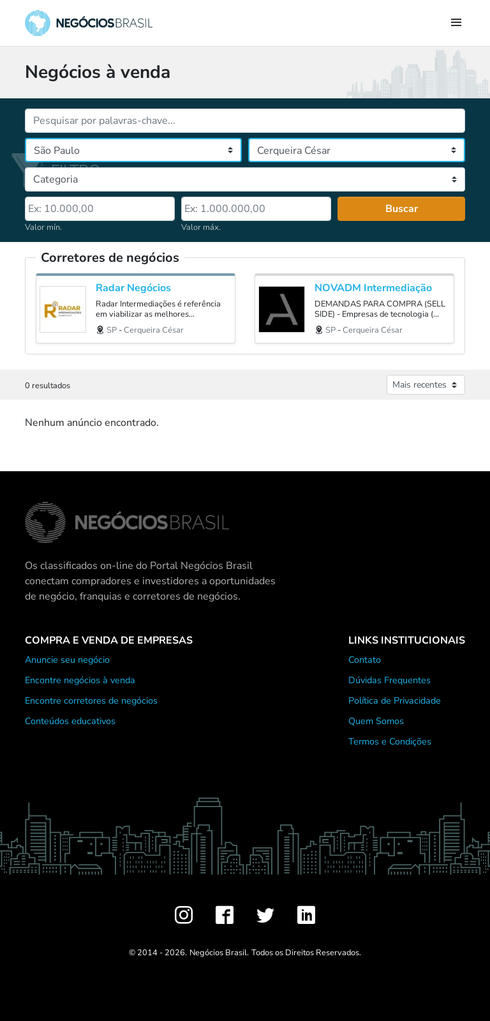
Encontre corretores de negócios (91, 700)
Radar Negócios (133, 288)
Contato (364, 659)
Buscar (401, 209)
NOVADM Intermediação (373, 288)
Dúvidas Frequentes (389, 680)
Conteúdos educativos (70, 721)
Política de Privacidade (394, 700)
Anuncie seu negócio (67, 659)
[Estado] (133, 150)
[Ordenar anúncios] (426, 385)
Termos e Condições (389, 741)
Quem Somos (376, 721)
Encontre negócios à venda (80, 680)
